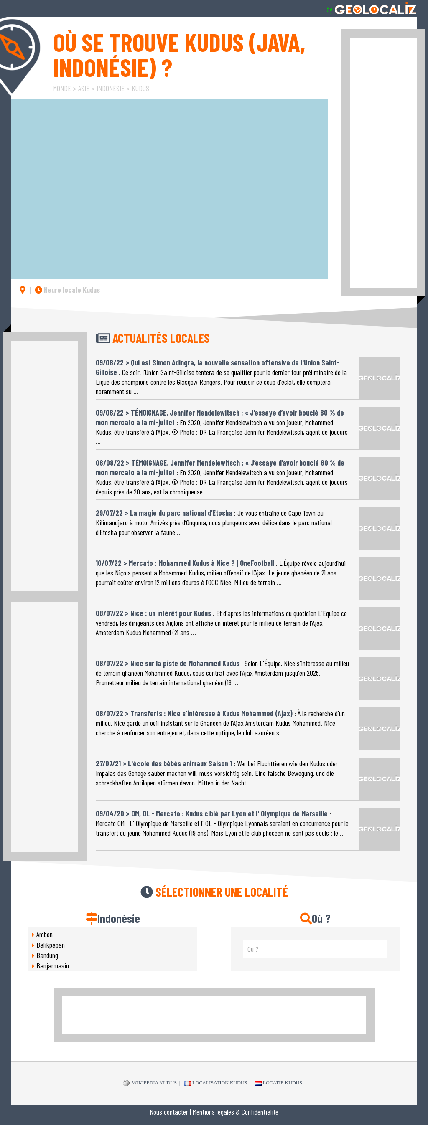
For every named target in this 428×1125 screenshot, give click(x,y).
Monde (62, 88)
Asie (83, 88)
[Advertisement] (383, 163)
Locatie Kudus (278, 1083)
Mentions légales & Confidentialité (235, 1111)
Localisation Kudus (215, 1083)
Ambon (44, 934)
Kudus (140, 88)
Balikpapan (50, 944)
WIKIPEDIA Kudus (150, 1083)
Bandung (47, 955)
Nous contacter (169, 1111)
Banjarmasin (52, 965)
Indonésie (111, 88)
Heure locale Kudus (67, 289)
